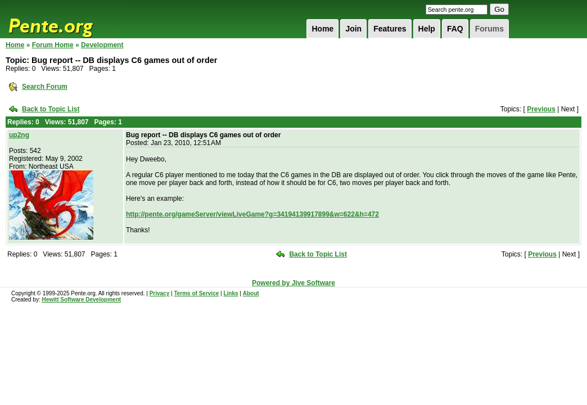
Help (426, 28)
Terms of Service (196, 293)
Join (353, 28)
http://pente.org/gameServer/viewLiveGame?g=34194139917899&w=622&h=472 (252, 214)
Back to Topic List (50, 109)
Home (322, 28)
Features (389, 28)
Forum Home (53, 45)
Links (230, 293)
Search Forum (44, 87)
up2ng (19, 135)
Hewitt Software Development (81, 299)
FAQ (455, 28)
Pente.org (65, 19)
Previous (541, 109)
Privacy (160, 293)
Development (102, 45)
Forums (489, 28)
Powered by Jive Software (293, 283)
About (251, 293)
